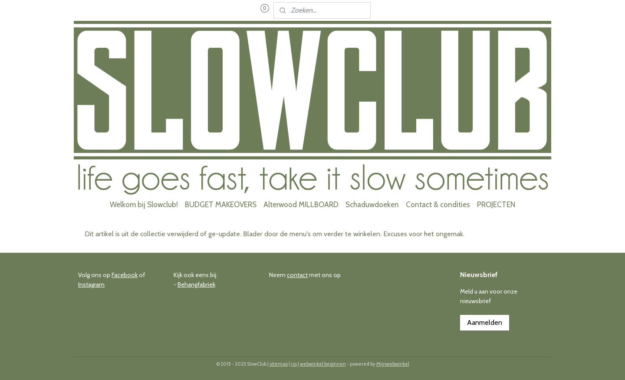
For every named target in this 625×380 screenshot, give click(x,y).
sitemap (279, 364)
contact (297, 275)
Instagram (91, 284)
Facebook (125, 275)
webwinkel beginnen (323, 364)
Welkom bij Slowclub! (144, 204)
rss (294, 364)
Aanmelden (484, 322)
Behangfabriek (196, 284)
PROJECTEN (496, 204)
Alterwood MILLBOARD (301, 204)
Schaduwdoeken (372, 204)
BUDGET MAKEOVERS (221, 204)
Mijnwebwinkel (392, 364)
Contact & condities (438, 204)
